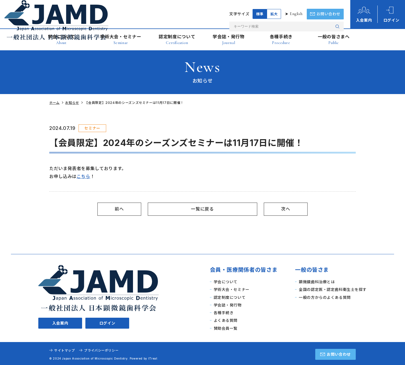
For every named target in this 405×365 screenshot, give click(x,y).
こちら (83, 176)
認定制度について (177, 39)
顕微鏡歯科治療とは (317, 281)
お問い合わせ (339, 353)
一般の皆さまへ (333, 39)
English (296, 8)
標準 (259, 8)
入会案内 (60, 295)
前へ (119, 209)
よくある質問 (225, 319)
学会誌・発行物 (228, 39)
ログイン (107, 295)
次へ (285, 209)
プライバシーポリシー (101, 349)
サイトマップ (64, 349)
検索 (337, 20)
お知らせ (72, 103)
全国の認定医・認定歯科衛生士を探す (333, 289)
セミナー (92, 128)
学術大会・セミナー (120, 39)
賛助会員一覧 (225, 327)
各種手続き (281, 39)
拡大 (273, 8)
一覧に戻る (202, 209)
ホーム (54, 103)
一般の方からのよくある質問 (325, 296)
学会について (61, 39)
